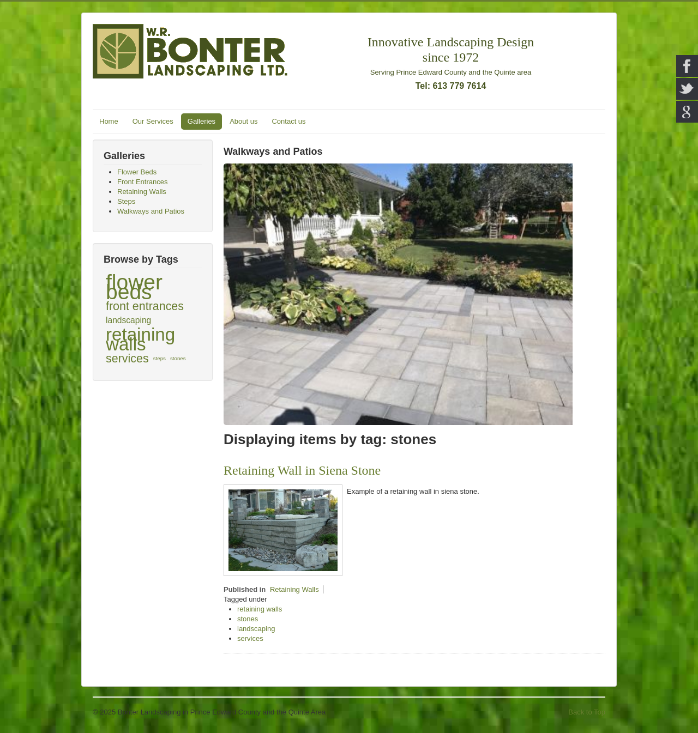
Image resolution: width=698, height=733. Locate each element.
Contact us (288, 121)
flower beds (134, 287)
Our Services (153, 121)
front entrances (145, 306)
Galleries (201, 121)
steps (159, 358)
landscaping (128, 320)
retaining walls (140, 340)
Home (108, 121)
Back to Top (586, 712)
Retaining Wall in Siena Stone (302, 470)
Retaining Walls (294, 589)
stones (178, 358)
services (127, 358)
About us (243, 121)
